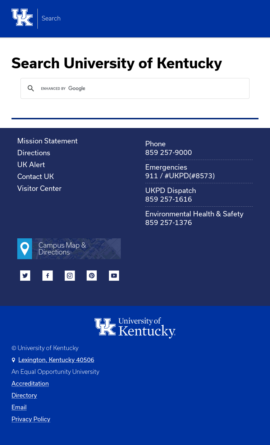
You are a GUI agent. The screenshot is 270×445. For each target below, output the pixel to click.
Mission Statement (47, 141)
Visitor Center (39, 188)
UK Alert (31, 164)
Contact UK (35, 176)
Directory (24, 395)
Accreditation (30, 383)
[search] (134, 88)
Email (19, 407)
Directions (33, 152)
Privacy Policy (31, 419)
